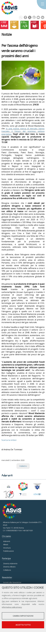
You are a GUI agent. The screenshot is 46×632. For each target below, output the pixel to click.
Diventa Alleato (9, 567)
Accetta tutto (23, 625)
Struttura (7, 548)
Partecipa (6, 558)
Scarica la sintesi (8, 440)
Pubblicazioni (8, 551)
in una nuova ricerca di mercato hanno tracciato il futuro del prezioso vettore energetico (23, 131)
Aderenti (6, 541)
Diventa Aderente (10, 563)
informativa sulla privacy (12, 607)
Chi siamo (6, 536)
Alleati (5, 544)
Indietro (23, 466)
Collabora (7, 570)
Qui (3, 601)
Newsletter (7, 577)
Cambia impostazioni (23, 616)
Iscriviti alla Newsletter (12, 582)
